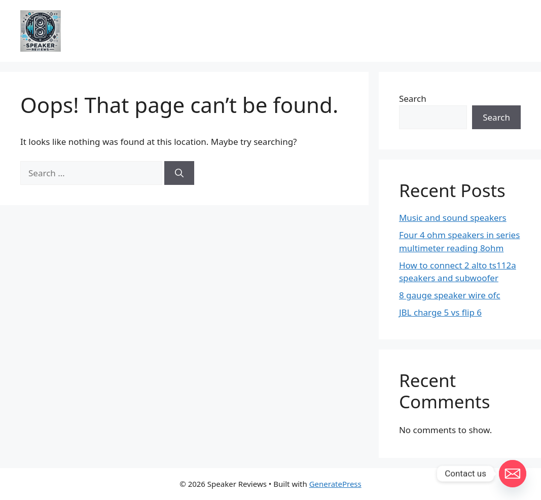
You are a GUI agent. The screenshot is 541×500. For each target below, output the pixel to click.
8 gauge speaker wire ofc (449, 295)
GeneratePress (335, 484)
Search (412, 98)
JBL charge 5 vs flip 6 (440, 312)
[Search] (179, 173)
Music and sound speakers (453, 217)
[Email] (512, 473)
